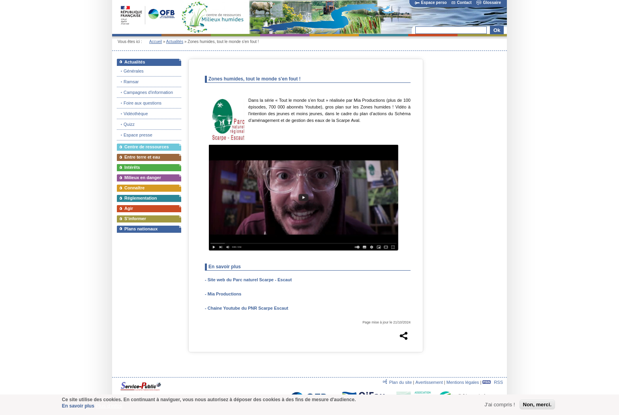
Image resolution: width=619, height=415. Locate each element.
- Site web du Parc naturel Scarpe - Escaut (248, 279)
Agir (128, 208)
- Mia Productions (223, 294)
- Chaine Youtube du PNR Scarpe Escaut (246, 308)
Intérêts (132, 167)
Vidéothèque (136, 113)
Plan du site (400, 382)
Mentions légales (462, 382)
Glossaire (488, 2)
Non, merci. (537, 405)
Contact (461, 2)
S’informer (135, 218)
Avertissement (429, 382)
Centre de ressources (146, 146)
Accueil (155, 41)
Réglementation (140, 198)
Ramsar (131, 81)
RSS (492, 382)
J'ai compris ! (499, 405)
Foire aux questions (142, 103)
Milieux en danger (142, 177)
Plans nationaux (141, 228)
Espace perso (431, 2)
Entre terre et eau (142, 157)
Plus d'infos (109, 406)
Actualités (174, 41)
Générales (134, 71)
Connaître (134, 187)
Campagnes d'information (148, 92)
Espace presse (138, 135)
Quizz (129, 124)
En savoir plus (78, 406)
